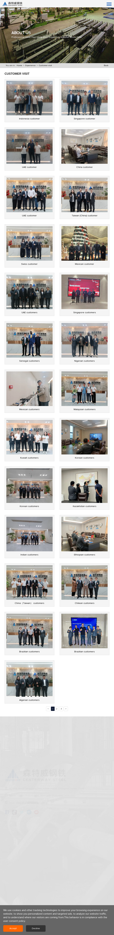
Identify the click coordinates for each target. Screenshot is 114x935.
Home (19, 66)
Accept (13, 928)
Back (106, 66)
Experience (30, 66)
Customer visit (45, 66)
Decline (36, 928)
